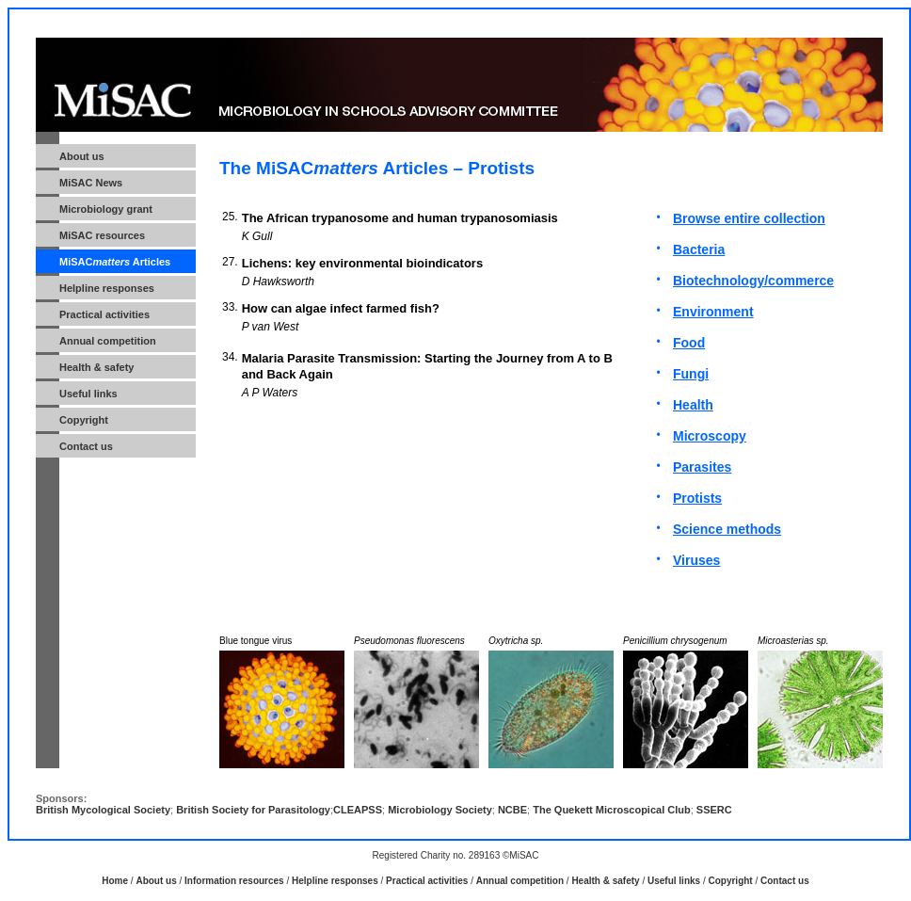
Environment (713, 311)
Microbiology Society (440, 809)
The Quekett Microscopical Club (611, 809)
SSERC (714, 809)
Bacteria (699, 249)
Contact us (86, 446)
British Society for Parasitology (253, 809)
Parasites (702, 467)
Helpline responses (335, 881)
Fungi (691, 373)
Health (693, 404)
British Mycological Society (103, 809)
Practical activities (104, 314)
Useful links (88, 393)
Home (115, 881)
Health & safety (96, 367)
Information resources (234, 881)
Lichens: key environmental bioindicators (362, 263)
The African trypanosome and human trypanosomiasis (400, 218)
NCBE (512, 809)
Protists (697, 498)
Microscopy (709, 435)
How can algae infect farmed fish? (341, 308)
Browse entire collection (749, 218)
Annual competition (107, 340)
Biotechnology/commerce (753, 280)
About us (156, 881)
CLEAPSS (357, 809)
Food (689, 342)
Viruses (696, 560)
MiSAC (102, 235)
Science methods (727, 529)
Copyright (83, 420)
